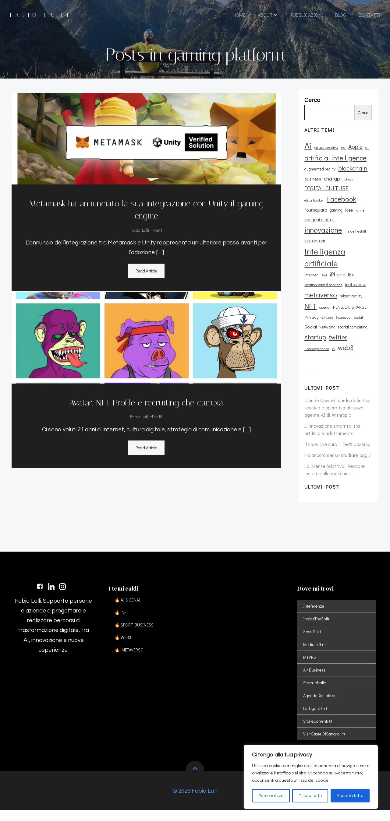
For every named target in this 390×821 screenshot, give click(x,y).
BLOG (340, 16)
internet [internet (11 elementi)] (310, 271)
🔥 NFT (123, 619)
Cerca (365, 119)
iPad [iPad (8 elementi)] (323, 272)
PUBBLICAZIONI (306, 16)
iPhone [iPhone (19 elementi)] (336, 271)
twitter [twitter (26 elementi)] (337, 334)
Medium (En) (315, 651)
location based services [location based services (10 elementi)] (322, 281)
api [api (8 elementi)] (342, 154)
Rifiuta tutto (310, 796)
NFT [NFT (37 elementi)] (309, 302)
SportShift (313, 638)
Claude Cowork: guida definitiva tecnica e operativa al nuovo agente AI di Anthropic (336, 404)
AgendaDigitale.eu (321, 702)
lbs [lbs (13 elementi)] (350, 271)
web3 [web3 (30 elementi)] (345, 344)
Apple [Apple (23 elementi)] (354, 153)
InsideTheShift (317, 625)
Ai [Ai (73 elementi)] (307, 152)
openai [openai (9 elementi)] (323, 304)
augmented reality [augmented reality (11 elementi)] (319, 175)
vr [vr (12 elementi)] (332, 345)
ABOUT (267, 16)
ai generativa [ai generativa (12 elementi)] (325, 154)
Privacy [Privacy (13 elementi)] (310, 314)
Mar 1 (157, 228)
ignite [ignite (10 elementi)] (333, 216)
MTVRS (310, 664)
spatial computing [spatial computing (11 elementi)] (352, 324)
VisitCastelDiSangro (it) (325, 740)
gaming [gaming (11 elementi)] (309, 216)
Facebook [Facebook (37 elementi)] (318, 205)
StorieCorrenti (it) (319, 728)
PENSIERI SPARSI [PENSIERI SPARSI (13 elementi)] (348, 304)
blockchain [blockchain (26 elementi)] (352, 175)
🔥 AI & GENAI (129, 606)
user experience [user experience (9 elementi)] (315, 345)
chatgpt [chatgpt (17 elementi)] (332, 185)
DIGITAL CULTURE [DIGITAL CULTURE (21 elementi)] (325, 194)
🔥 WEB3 (124, 644)
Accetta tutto (350, 796)
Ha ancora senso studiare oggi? (336, 451)
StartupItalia (315, 689)
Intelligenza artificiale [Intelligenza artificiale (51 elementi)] (323, 254)
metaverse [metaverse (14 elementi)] (354, 281)
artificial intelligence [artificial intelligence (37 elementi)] (334, 164)
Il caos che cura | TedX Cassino (336, 440)
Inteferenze (314, 613)
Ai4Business (315, 676)
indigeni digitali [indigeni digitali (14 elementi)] (356, 216)
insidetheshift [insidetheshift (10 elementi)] (354, 228)
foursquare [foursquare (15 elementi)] (346, 206)
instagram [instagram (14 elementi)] (313, 237)
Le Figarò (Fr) (316, 715)
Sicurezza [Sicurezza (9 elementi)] (342, 314)
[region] (311, 777)
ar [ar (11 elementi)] (366, 154)
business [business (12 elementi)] (311, 185)
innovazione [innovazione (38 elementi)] (322, 226)
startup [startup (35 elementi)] (314, 333)
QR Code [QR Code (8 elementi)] (326, 314)
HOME (238, 16)
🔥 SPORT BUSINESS (135, 631)
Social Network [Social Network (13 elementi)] (318, 324)
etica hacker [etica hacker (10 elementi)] (360, 195)
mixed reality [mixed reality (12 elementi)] (350, 293)
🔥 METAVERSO (130, 656)
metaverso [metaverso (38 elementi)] (319, 291)
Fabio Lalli (139, 228)
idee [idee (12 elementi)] (323, 216)
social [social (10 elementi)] (357, 313)
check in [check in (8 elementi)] (350, 186)
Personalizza (271, 796)
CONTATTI (369, 16)
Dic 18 (156, 415)
